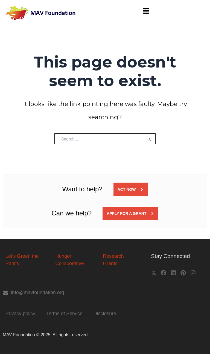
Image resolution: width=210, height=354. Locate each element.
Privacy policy (20, 313)
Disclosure (105, 313)
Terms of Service (64, 313)
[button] (145, 11)
